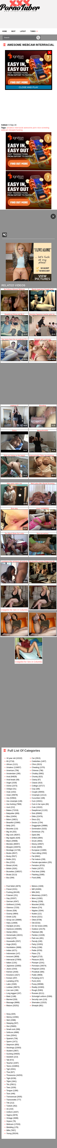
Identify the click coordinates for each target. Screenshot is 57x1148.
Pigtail (34, 956)
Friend (9, 889)
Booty (8, 856)
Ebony (34, 844)
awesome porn (30, 128)
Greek (8, 917)
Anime (9, 786)
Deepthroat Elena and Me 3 (14, 324)
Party (34, 944)
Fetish (34, 868)
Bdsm (8, 819)
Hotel (8, 938)
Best (13, 31)
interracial (19, 128)
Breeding (42, 416)
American (10, 770)
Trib (7, 1103)
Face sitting (36, 853)
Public (34, 975)
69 (7, 761)
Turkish (9, 1106)
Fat (33, 856)
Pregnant (35, 969)
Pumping (35, 978)
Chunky (35, 777)
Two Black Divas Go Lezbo (14, 544)
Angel (8, 783)
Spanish (9, 1038)
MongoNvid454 (42, 441)
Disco (34, 819)
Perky (34, 947)
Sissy (8, 1014)
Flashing (35, 875)
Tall (7, 1060)
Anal (8, 777)
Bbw (8, 816)
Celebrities (36, 761)
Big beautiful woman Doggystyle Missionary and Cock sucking (42, 572)
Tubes (33, 31)
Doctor (34, 822)
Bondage (10, 850)
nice (39, 128)
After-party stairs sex (14, 494)
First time (35, 871)
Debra (14, 441)
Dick (33, 813)
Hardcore (10, 929)
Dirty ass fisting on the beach (14, 466)
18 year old (10, 758)
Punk (34, 981)
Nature (34, 907)
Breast (9, 865)
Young (9, 1133)
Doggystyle (36, 826)
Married (9, 999)
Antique (9, 789)
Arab (8, 792)
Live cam (10, 990)
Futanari (9, 895)
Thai (8, 1072)
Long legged (11, 993)
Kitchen (9, 972)
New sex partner (42, 544)
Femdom (35, 865)
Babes (9, 810)
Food (34, 878)
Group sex (10, 920)
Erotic (34, 847)
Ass (7, 798)
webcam (5, 130)
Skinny (9, 1017)
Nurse (34, 917)
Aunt (8, 807)
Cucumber (36, 798)
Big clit (9, 832)
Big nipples (10, 838)
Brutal (8, 875)
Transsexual (11, 1097)
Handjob (9, 926)
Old (33, 923)
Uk (7, 1109)
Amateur (9, 767)
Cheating (35, 767)
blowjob (12, 130)
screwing (45, 128)
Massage (10, 1002)
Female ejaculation (39, 862)
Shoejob (35, 1005)
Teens (8, 1066)
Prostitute (36, 972)
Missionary (36, 895)
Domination (36, 829)
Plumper (35, 963)
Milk (33, 892)
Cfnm (34, 764)
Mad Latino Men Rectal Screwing (42, 494)
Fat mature (36, 859)
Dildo (34, 816)
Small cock (10, 1029)
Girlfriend (10, 904)
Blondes (9, 844)
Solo (8, 1035)
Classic (35, 783)
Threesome (11, 1075)
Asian (8, 795)
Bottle (8, 859)
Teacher (9, 1063)
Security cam (37, 999)
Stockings (10, 1048)
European (36, 850)
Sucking (9, 1054)
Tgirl (8, 1069)
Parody (35, 941)
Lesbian (9, 987)
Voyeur (9, 1121)
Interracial (10, 960)
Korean (9, 978)
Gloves (9, 911)
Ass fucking (11, 804)
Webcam (10, 1124)
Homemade (11, 935)
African (9, 764)
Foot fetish (10, 886)
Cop (33, 789)
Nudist (34, 914)
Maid (8, 996)
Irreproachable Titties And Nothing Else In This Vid (42, 466)
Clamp (34, 780)
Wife (8, 1130)
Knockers (10, 975)
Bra (7, 862)
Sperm (9, 1041)
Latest (23, 31)
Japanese (10, 966)
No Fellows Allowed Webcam (14, 300)
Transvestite (11, 1100)
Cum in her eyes (38, 804)
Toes (8, 1087)
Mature (9, 1005)
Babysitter (10, 813)
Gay (8, 898)
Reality (34, 987)
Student (9, 1051)
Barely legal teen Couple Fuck (42, 300)
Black (8, 841)
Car (33, 758)
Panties (35, 935)
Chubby (35, 773)
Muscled (35, 904)
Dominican (36, 832)
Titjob (8, 1081)
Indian (8, 950)
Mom (34, 898)
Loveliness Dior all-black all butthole (14, 572)
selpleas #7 (14, 416)
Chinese (35, 770)
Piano (34, 953)
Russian (35, 993)
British (8, 868)
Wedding (10, 1127)
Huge (8, 944)
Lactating (10, 981)
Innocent (9, 956)
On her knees (37, 926)
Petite (34, 950)
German (9, 901)
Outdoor (35, 929)
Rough (34, 990)
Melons (35, 886)
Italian (8, 963)
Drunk (34, 841)
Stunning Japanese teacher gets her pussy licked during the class (42, 324)
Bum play (14, 519)
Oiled (34, 920)
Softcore (9, 1032)
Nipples (35, 911)
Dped (34, 835)
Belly (8, 826)
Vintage (9, 1118)
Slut (8, 1026)
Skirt (8, 1020)
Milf (33, 889)
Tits (7, 1084)
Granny (9, 914)
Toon (8, 1094)
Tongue (9, 1090)
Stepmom (10, 1045)
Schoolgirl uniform (39, 996)
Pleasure (35, 960)
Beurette (9, 829)
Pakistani (35, 932)
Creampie (36, 795)
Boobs (9, 853)
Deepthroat (36, 810)
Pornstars (36, 966)
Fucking (9, 892)
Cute (34, 807)
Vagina (9, 1115)
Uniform (9, 1112)
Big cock (9, 835)
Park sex (35, 938)
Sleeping (10, 1023)
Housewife (10, 941)
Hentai (9, 932)
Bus (8, 878)
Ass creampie (11, 801)
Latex (8, 984)
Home (4, 31)
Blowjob (9, 847)
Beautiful (10, 822)
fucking (19, 130)
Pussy (34, 984)
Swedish (9, 1057)
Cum (34, 801)
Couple (35, 792)
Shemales (36, 1002)
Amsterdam (11, 773)
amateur (10, 128)
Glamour (9, 907)
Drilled (34, 838)
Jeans (8, 969)
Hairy (8, 923)
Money (34, 901)
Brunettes (10, 871)
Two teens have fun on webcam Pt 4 (14, 349)
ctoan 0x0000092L (42, 519)
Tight (8, 1078)
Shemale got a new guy (42, 349)
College (35, 786)
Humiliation (10, 947)
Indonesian (10, 953)
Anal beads (11, 780)
